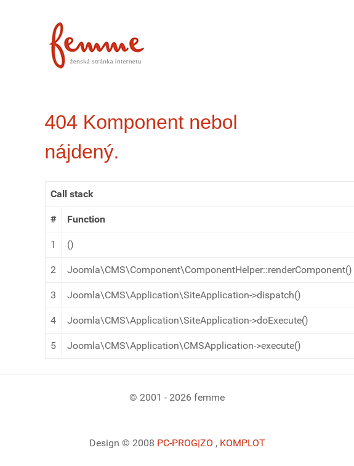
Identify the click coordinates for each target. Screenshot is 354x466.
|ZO (206, 443)
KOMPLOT (242, 443)
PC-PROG (177, 443)
